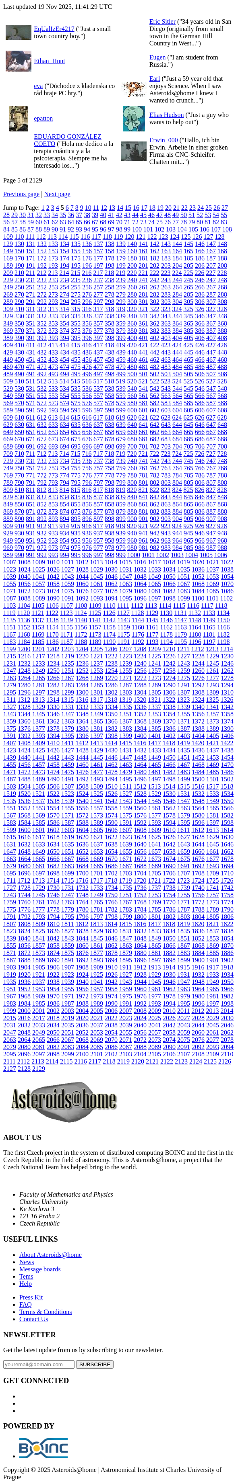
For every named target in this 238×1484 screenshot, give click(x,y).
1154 (52, 627)
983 (166, 547)
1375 (9, 728)
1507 (67, 786)
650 (19, 431)
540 (132, 388)
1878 (111, 952)
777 (98, 475)
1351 (125, 714)
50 (183, 214)
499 (121, 374)
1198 (223, 641)
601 (143, 410)
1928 (140, 974)
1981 (212, 996)
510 (19, 381)
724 (177, 453)
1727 (9, 887)
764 (177, 468)
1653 (96, 851)
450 (19, 359)
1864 (140, 945)
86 (22, 229)
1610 (169, 829)
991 (30, 554)
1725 (212, 880)
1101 (212, 598)
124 (174, 236)
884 (177, 511)
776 (87, 475)
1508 (82, 786)
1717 (96, 880)
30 (22, 214)
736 (87, 460)
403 (166, 337)
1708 (198, 873)
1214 (226, 649)
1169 (38, 634)
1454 (227, 757)
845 (188, 497)
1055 (9, 583)
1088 (24, 598)
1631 (9, 844)
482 (154, 366)
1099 (183, 598)
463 (166, 359)
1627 (183, 837)
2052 (82, 1032)
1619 (67, 837)
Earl (154, 78)
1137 (38, 620)
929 (8, 533)
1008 (24, 562)
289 (8, 301)
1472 (24, 772)
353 (53, 323)
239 (121, 280)
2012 (197, 1010)
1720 (139, 880)
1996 (198, 1003)
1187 (66, 641)
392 (42, 337)
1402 (169, 735)
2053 (96, 1032)
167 (211, 251)
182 (154, 258)
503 (166, 374)
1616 (24, 837)
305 (188, 301)
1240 (140, 663)
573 (53, 403)
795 (76, 482)
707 (211, 446)
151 (30, 251)
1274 (169, 677)
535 (76, 388)
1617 (38, 837)
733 (53, 460)
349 (8, 323)
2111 (9, 1061)
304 (177, 301)
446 (200, 352)
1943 (125, 981)
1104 (23, 605)
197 (98, 265)
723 (165, 453)
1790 (227, 909)
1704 (140, 873)
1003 (177, 554)
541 (143, 388)
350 (19, 323)
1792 (24, 916)
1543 (125, 800)
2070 (111, 1039)
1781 (96, 909)
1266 (53, 677)
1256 (140, 670)
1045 (96, 576)
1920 (24, 974)
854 (64, 504)
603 (166, 410)
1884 (198, 952)
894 (64, 518)
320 (132, 308)
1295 (9, 692)
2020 (82, 1018)
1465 (154, 764)
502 (154, 374)
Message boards (40, 1269)
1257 (154, 670)
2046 (227, 1025)
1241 (154, 663)
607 (211, 410)
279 (121, 294)
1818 (168, 923)
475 (76, 366)
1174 (109, 634)
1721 (154, 880)
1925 (96, 974)
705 (188, 446)
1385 (154, 728)
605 (188, 410)
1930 (169, 974)
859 (121, 504)
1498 (169, 779)
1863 (125, 945)
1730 (53, 887)
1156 (81, 627)
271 (30, 294)
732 (42, 460)
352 (42, 323)
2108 (198, 1054)
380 (132, 330)
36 (71, 214)
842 (154, 497)
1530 (169, 793)
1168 (23, 634)
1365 (96, 721)
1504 (24, 786)
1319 (125, 699)
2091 (183, 1046)
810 (19, 489)
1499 (183, 779)
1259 (183, 670)
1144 (138, 620)
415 (75, 345)
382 (154, 330)
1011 (67, 562)
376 (87, 330)
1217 (38, 656)
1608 (140, 829)
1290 (169, 685)
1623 (125, 837)
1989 (96, 1003)
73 (143, 222)
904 (177, 518)
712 (41, 453)
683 (166, 439)
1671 (125, 858)
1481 (154, 772)
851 (30, 504)
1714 (52, 880)
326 (199, 308)
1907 (67, 967)
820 (132, 489)
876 (87, 511)
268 (222, 287)
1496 (140, 779)
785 (188, 475)
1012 (81, 562)
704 (177, 446)
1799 (125, 916)
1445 (96, 757)
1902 (227, 960)
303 (166, 301)
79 (191, 222)
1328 (24, 706)
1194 (166, 641)
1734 (111, 887)
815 (75, 489)
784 (177, 475)
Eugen (157, 57)
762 (154, 468)
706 (200, 446)
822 (154, 489)
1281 (38, 685)
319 (120, 308)
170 (19, 258)
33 (46, 214)
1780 (82, 909)
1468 (198, 764)
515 (75, 381)
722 (154, 453)
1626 (169, 837)
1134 (223, 612)
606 (200, 410)
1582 (227, 815)
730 (19, 460)
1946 (169, 981)
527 (210, 381)
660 (132, 431)
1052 (198, 576)
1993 (154, 1003)
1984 (24, 1003)
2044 (198, 1025)
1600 (24, 829)
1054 (227, 576)
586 (200, 403)
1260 (198, 670)
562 (154, 395)
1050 (169, 576)
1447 (125, 757)
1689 (154, 866)
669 (8, 439)
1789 (212, 909)
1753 (154, 895)
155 (76, 251)
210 (19, 272)
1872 (24, 952)
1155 (66, 627)
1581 (212, 815)
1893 (96, 960)
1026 (53, 569)
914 (64, 526)
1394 (53, 735)
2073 (154, 1039)
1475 (67, 772)
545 (188, 388)
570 (19, 403)
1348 (82, 714)
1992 (140, 1003)
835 (76, 497)
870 (19, 511)
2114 (52, 1061)
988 (222, 547)
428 (222, 345)
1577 (154, 815)
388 (222, 330)
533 (53, 388)
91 (63, 229)
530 (19, 388)
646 (200, 424)
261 (143, 287)
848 (222, 497)
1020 (197, 562)
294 (64, 301)
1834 (169, 931)
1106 (52, 605)
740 (132, 460)
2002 (53, 1010)
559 (121, 395)
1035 (183, 569)
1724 (197, 880)
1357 (212, 714)
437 (98, 352)
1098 (169, 598)
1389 (212, 728)
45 (143, 214)
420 (132, 345)
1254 (111, 670)
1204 (81, 649)
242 (154, 280)
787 (211, 475)
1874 (53, 952)
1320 (139, 699)
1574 (111, 815)
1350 (111, 714)
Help (25, 1283)
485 (188, 366)
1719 (125, 880)
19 (160, 207)
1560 (140, 808)
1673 (154, 858)
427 (210, 345)
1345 (38, 714)
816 (86, 489)
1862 (111, 945)
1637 (96, 844)
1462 (111, 764)
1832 (140, 931)
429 (8, 352)
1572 (82, 815)
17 (144, 207)
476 (87, 366)
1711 (9, 880)
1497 (154, 779)
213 (53, 272)
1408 (24, 743)
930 (19, 533)
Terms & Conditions (45, 1311)
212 (41, 272)
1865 (154, 945)
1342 (227, 706)
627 (210, 417)
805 (188, 482)
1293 (212, 685)
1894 (111, 960)
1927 (125, 974)
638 (109, 424)
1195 (180, 641)
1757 (212, 895)
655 (76, 431)
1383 (125, 728)
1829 (96, 931)
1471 (9, 772)
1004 (191, 554)
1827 (67, 931)
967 (211, 540)
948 (222, 533)
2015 (9, 1018)
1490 (53, 779)
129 (8, 243)
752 (42, 468)
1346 (53, 714)
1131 (180, 612)
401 (143, 337)
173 (53, 258)
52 (200, 214)
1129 (151, 612)
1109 (95, 605)
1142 (109, 620)
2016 (24, 1018)
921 (143, 526)
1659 (183, 851)
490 (19, 374)
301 (143, 301)
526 (199, 381)
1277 (212, 677)
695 (76, 446)
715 (75, 453)
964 (177, 540)
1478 (111, 772)
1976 (140, 996)
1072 (24, 591)
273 (53, 294)
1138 (52, 620)
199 (121, 265)
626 (199, 417)
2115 (66, 1061)
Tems (26, 1276)
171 (30, 258)
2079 (9, 1046)
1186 (52, 641)
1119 (9, 612)
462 (154, 359)
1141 (95, 620)
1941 (96, 981)
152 (42, 251)
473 (53, 366)
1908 (82, 967)
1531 (183, 793)
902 (154, 518)
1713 (38, 880)
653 (53, 431)
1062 (111, 583)
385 (188, 330)
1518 (226, 786)
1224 (140, 656)
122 (152, 236)
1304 (140, 692)
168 (222, 251)
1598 (227, 822)
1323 (183, 699)
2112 (23, 1061)
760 (132, 468)
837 (98, 497)
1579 (183, 815)
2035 (67, 1025)
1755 (183, 895)
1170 (52, 634)
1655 (125, 851)
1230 (227, 656)
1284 (82, 685)
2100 (82, 1054)
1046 (111, 576)
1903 (9, 967)
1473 (38, 772)
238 (109, 280)
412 (41, 345)
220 (132, 272)
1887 (9, 960)
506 (200, 374)
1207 (125, 649)
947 (211, 533)
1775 (9, 909)
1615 (9, 837)
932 (42, 533)
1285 (96, 685)
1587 (67, 822)
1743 (9, 895)
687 (211, 439)
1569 (38, 815)
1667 (67, 858)
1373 (212, 721)
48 (167, 214)
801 (143, 482)
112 (41, 236)
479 (121, 366)
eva (38, 85)
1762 (53, 902)
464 (177, 359)
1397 (96, 735)
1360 (24, 721)
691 (30, 446)
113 (52, 236)
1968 (24, 996)
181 (143, 258)
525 (188, 381)
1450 (169, 757)
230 (19, 280)
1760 (24, 902)
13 (112, 207)
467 (211, 359)
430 (19, 352)
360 (132, 323)
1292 (198, 685)
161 (143, 251)
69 (111, 222)
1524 (82, 793)
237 (98, 280)
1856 (24, 945)
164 (177, 251)
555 (76, 395)
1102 (226, 598)
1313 (38, 699)
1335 (125, 706)
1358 (227, 714)
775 (76, 475)
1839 (9, 938)
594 (64, 410)
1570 (53, 815)
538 (109, 388)
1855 (9, 945)
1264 (24, 677)
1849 (154, 938)
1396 (82, 735)
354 (64, 323)
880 (132, 511)
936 (87, 533)
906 (200, 518)
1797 (96, 916)
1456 (24, 764)
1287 (125, 685)
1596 (198, 822)
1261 (212, 670)
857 (98, 504)
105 (193, 229)
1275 (183, 677)
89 (46, 229)
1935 (9, 981)
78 (183, 222)
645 (188, 424)
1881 (154, 952)
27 (224, 207)
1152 (23, 627)
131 (30, 243)
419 (120, 345)
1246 (227, 663)
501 (143, 374)
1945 (154, 981)
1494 (111, 779)
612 (41, 417)
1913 (154, 967)
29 (14, 214)
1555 (67, 808)
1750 (111, 895)
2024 (140, 1018)
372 (42, 330)
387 (211, 330)
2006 (111, 1010)
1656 (140, 851)
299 (121, 301)
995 (76, 554)
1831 (125, 931)
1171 (66, 634)
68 (103, 222)
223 (165, 272)
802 (154, 482)
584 (177, 403)
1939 (67, 981)
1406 (227, 735)
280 (132, 294)
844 (177, 497)
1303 (125, 692)
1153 (38, 627)
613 (53, 417)
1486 (227, 772)
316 (86, 308)
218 (109, 272)
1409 (38, 743)
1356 (198, 714)
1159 (123, 627)
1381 (96, 728)
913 (53, 526)
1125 (95, 612)
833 (53, 497)
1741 (212, 887)
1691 (183, 866)
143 (166, 243)
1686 (111, 866)
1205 (96, 649)
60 (38, 222)
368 (222, 323)
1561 (154, 808)
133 (53, 243)
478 (109, 366)
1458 (53, 764)
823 (165, 489)
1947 (183, 981)
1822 (226, 923)
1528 (140, 793)
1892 (82, 960)
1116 (193, 605)
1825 (38, 931)
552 (42, 395)
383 (166, 330)
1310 (227, 692)
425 (188, 345)
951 (30, 540)
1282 (53, 685)
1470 (227, 764)
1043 (67, 576)
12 (104, 207)
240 (132, 280)
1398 (111, 735)
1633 (38, 844)
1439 (9, 757)
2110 (227, 1054)
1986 (53, 1003)
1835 (183, 931)
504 (177, 374)
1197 (209, 641)
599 (121, 410)
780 (132, 475)
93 (79, 229)
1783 (125, 909)
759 (121, 468)
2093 (212, 1046)
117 (96, 236)
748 (222, 460)
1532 (198, 793)
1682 (53, 866)
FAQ (25, 1304)
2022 (111, 1018)
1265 (38, 677)
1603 (67, 829)
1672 (140, 858)
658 (109, 431)
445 (188, 352)
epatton (43, 118)
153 (53, 251)
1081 (154, 591)
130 (19, 243)
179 (121, 258)
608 (222, 410)
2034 (53, 1025)
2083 (67, 1046)
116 (85, 236)
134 (64, 243)
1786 (169, 909)
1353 (154, 714)
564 (177, 395)
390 (19, 337)
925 (188, 526)
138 (109, 243)
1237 (96, 663)
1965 (212, 989)
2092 (198, 1046)
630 (19, 424)
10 (88, 207)
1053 (212, 576)
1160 (138, 627)
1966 (227, 989)
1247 (9, 670)
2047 (9, 1032)
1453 (212, 757)
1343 (9, 714)
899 (121, 518)
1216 (24, 656)
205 (188, 265)
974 (64, 547)
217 (98, 272)
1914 (168, 967)
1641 (154, 844)
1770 (169, 902)
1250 (53, 670)
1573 (96, 815)
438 (109, 352)
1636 (82, 844)
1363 (67, 721)
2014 (226, 1010)
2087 (125, 1046)
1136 (23, 620)
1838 (227, 931)
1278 (227, 677)
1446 (111, 757)
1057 (38, 583)
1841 (38, 938)
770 (19, 475)
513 (53, 381)
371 (30, 330)
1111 (123, 605)
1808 (24, 923)
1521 (38, 793)
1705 (154, 873)
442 (154, 352)
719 (120, 453)
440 (132, 352)
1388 (198, 728)
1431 (125, 750)
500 (132, 374)
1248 (24, 670)
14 (120, 207)
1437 (212, 750)
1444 (82, 757)
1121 (37, 612)
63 (63, 222)
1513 (154, 786)
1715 (67, 880)
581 (143, 403)
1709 (212, 873)
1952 (24, 989)
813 (53, 489)
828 (222, 489)
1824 (24, 931)
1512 (139, 786)
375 (76, 330)
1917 (212, 967)
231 (30, 280)
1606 (111, 829)
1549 (212, 800)
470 (19, 366)
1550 (227, 800)
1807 (9, 923)
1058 (53, 583)
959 (121, 540)
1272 (140, 677)
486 (200, 366)
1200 (23, 649)
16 (136, 207)
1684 (82, 866)
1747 (67, 895)
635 (76, 424)
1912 (139, 967)
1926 (111, 974)
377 (98, 330)
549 (8, 395)
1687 (125, 866)
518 (109, 381)
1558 (111, 808)
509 (8, 381)
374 (64, 330)
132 (42, 243)
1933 (212, 974)
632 (42, 424)
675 (76, 439)
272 (42, 294)
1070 (227, 583)
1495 (125, 779)
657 (98, 431)
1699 (67, 873)
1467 (183, 764)
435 (76, 352)
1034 (169, 569)
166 (200, 251)
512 (41, 381)
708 (222, 446)
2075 (183, 1039)
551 (30, 395)
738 (109, 460)
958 (109, 540)
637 (98, 424)
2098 (53, 1054)
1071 (9, 591)
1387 (183, 728)
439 (121, 352)
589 (8, 410)
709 (8, 453)
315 (75, 308)
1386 (169, 728)
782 (154, 475)
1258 (169, 670)
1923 (67, 974)
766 (200, 468)
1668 (82, 858)
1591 (125, 822)
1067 (183, 583)
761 (143, 468)
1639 (125, 844)
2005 (96, 1010)
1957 (96, 989)
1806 (227, 916)
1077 (96, 591)
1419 (183, 743)
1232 (24, 663)
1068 (198, 583)
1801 (154, 916)
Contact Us (33, 1319)
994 (64, 554)
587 (211, 403)
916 (86, 526)
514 (64, 381)
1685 (96, 866)
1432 (140, 750)
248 (222, 280)
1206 (110, 649)
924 (177, 526)
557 (98, 395)
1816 (139, 923)
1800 (140, 916)
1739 (183, 887)
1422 (226, 743)
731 (30, 460)
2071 (125, 1039)
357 (98, 323)
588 (222, 403)
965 (188, 540)
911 (30, 526)
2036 (82, 1025)
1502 (227, 779)
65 (79, 222)
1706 (169, 873)
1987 (67, 1003)
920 (132, 526)
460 (132, 359)
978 (109, 547)
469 (8, 366)
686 (200, 439)
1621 (96, 837)
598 (109, 410)
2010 (169, 1010)
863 (166, 504)
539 (121, 388)
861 (143, 504)
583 (166, 403)
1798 (111, 916)
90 (55, 229)
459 (121, 359)
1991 (125, 1003)
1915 (183, 967)
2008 (140, 1010)
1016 (139, 562)
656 (87, 431)
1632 (24, 844)
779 (121, 475)
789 (8, 482)
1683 (67, 866)
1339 (183, 706)
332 (42, 316)
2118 (109, 1061)
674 (64, 439)
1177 (152, 634)
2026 (169, 1018)
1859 (67, 945)
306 (200, 301)
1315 (67, 699)
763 (166, 468)
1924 (82, 974)
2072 (140, 1039)
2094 (227, 1046)
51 (191, 214)
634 (64, 424)
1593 (154, 822)
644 (177, 424)
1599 (9, 829)
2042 (169, 1025)
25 (208, 207)
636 (87, 424)
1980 (198, 996)
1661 (212, 851)
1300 (82, 692)
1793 (38, 916)
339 (121, 316)
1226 (169, 656)
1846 (111, 938)
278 (109, 294)
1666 (53, 858)
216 (86, 272)
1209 (154, 649)
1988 (82, 1003)
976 (87, 547)
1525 (96, 793)
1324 (197, 699)
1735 (125, 887)
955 (76, 540)
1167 (9, 634)
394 (64, 337)
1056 (24, 583)
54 (216, 214)
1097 (154, 598)
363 (166, 323)
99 (127, 229)
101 (148, 229)
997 (98, 554)
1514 (168, 786)
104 (182, 229)
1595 (183, 822)
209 (8, 272)
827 (210, 489)
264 (177, 287)
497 (98, 374)
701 (143, 446)
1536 (24, 800)
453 (53, 359)
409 (8, 345)
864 (177, 504)
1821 (212, 923)
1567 (9, 815)
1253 (96, 670)
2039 (125, 1025)
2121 (152, 1061)
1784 (140, 909)
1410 (53, 743)
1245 (212, 663)
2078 (227, 1039)
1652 (82, 851)
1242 (169, 663)
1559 (125, 808)
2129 (38, 1068)
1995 (183, 1003)
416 (86, 345)
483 (166, 366)
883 (166, 511)
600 (132, 410)
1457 (38, 764)
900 (132, 518)
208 (222, 265)
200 (132, 265)
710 (19, 453)
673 (53, 439)
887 (211, 511)
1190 (109, 641)
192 (42, 265)
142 (154, 243)
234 (64, 280)
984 (177, 547)
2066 (53, 1039)
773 (53, 475)
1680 (24, 866)
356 (87, 323)
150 (19, 251)
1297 (38, 692)
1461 (96, 764)
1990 (111, 1003)
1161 (152, 627)
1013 (96, 562)
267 (211, 287)
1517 (212, 786)
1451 (183, 757)
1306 (169, 692)
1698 (53, 873)
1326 (226, 699)
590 (19, 410)
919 (120, 526)
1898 (169, 960)
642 (154, 424)
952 (42, 540)
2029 (212, 1018)
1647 (9, 851)
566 (200, 395)
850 (19, 504)
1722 (168, 880)
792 (42, 482)
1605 (96, 829)
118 (107, 236)
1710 (227, 873)
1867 (183, 945)
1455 (9, 764)
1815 (125, 923)
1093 (96, 598)
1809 (38, 923)
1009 (38, 562)
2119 (123, 1061)
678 (109, 439)
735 (76, 460)
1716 (81, 880)
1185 (38, 641)
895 (76, 518)
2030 (227, 1018)
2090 (169, 1046)
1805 (212, 916)
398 (109, 337)
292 (42, 301)
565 (188, 395)
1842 (53, 938)
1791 (9, 916)
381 (143, 330)
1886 (227, 952)
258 (109, 287)
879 (121, 511)
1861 (96, 945)
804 (177, 482)
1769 (154, 902)
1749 (96, 895)
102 (159, 229)
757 (98, 468)
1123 (66, 612)
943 (166, 533)
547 (211, 388)
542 (154, 388)
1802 (169, 916)
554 (64, 395)
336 (87, 316)
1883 (183, 952)
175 (76, 258)
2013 (212, 1010)
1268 (82, 677)
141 (143, 243)
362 (154, 323)
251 (30, 287)
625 (188, 417)
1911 (125, 967)
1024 (24, 569)
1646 (227, 844)
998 (109, 554)
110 (19, 236)
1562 (169, 808)
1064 (140, 583)
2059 (183, 1032)
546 (200, 388)
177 (98, 258)
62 (55, 222)
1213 (212, 649)
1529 (154, 793)
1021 (212, 562)
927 (210, 526)
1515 (183, 786)
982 (154, 547)
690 (19, 446)
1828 (82, 931)
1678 (227, 858)
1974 (111, 996)
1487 (9, 779)
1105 (38, 605)
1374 (227, 721)
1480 (140, 772)
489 (8, 374)
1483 (183, 772)
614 (64, 417)
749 (8, 468)
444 (177, 352)
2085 (96, 1046)
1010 (53, 562)
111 (30, 236)
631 (30, 424)
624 (177, 417)
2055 (125, 1032)
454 (64, 359)
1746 (53, 895)
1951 (9, 989)
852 (42, 504)
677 (98, 439)
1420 (197, 743)
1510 (111, 786)
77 (175, 222)
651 (30, 431)
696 (87, 446)
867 (211, 504)
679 (121, 439)
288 (222, 294)
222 (154, 272)
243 (166, 280)
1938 (53, 981)
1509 (96, 786)
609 (8, 417)
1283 (67, 685)
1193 (152, 641)
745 (188, 460)
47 (159, 214)
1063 (125, 583)
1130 (166, 612)
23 (192, 207)
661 (143, 431)
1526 (111, 793)
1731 (67, 887)
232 (42, 280)
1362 (53, 721)
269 (8, 294)
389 (8, 337)
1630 (227, 837)
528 (222, 381)
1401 (154, 735)
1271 (125, 677)
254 (64, 287)
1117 (207, 605)
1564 (198, 808)
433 (53, 352)
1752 (140, 895)
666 (200, 431)
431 (30, 352)
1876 (82, 952)
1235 (67, 663)
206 (200, 265)
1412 (81, 743)
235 (76, 280)
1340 (198, 706)
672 (42, 439)
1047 (125, 576)
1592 (140, 822)
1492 (82, 779)
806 (200, 482)
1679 (9, 866)
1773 (212, 902)
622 (154, 417)
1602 (53, 829)
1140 (81, 620)
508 (222, 374)
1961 (154, 989)
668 (222, 431)
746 (200, 460)
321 (143, 308)
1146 (166, 620)
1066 (169, 583)
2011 (183, 1010)
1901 (212, 960)
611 (30, 417)
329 (8, 316)
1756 (198, 895)
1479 (125, 772)
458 (109, 359)
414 (64, 345)
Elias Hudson (166, 114)
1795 (67, 916)
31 (30, 214)
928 (222, 526)
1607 (125, 829)
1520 (24, 793)
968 (222, 540)
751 (30, 468)
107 (216, 229)
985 (188, 547)
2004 (82, 1010)
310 (19, 308)
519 (120, 381)
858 (109, 504)
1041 (38, 576)
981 (143, 547)
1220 (82, 656)
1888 (24, 960)
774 (64, 475)
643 (166, 424)
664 (177, 431)
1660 (198, 851)
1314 (52, 699)
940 (132, 533)
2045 (212, 1025)
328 (222, 308)
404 (177, 337)
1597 (212, 822)
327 (210, 308)
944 (177, 533)
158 (109, 251)
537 (98, 388)
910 (19, 526)
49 (175, 214)
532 (42, 388)
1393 (38, 735)
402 (154, 337)
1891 (67, 960)
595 (76, 410)
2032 (24, 1025)
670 (19, 439)
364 (177, 323)
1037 (212, 569)
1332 (82, 706)
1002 (162, 554)
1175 (123, 634)
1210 (168, 649)
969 (8, 547)
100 (137, 229)
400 (132, 337)
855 (76, 504)
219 (120, 272)
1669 (96, 858)
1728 (24, 887)
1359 (9, 721)
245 (188, 280)
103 (171, 229)
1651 (67, 851)
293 (53, 301)
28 (6, 214)
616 (86, 417)
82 (216, 222)
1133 (209, 612)
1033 (154, 569)
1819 (183, 923)
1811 (67, 923)
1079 (125, 591)
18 (152, 207)
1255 (125, 670)
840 (132, 497)
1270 (111, 677)
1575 (125, 815)
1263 (9, 677)
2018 (53, 1018)
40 (103, 214)
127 (208, 236)
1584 (24, 822)
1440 (24, 757)
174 (64, 258)
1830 (111, 931)
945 (188, 533)
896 (87, 518)
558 (109, 395)
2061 (212, 1032)
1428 (82, 750)
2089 (154, 1046)
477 (98, 366)
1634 (53, 844)
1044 (82, 576)
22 (184, 207)
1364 (82, 721)
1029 (96, 569)
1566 (227, 808)
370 (19, 330)
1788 (198, 909)
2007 (125, 1010)
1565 (212, 808)
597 (98, 410)
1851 (183, 938)
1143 (123, 620)
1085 (212, 591)
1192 (138, 641)
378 (109, 330)
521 (143, 381)
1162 (166, 627)
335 (76, 316)
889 (8, 518)
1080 (140, 591)
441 (143, 352)
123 (163, 236)
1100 (198, 598)
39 (95, 214)
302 (154, 301)
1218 (53, 656)
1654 (111, 851)
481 (143, 366)
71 (127, 222)
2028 (198, 1018)
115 (74, 236)
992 (42, 554)
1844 (82, 938)
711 (30, 453)
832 (42, 497)
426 (199, 345)
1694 (227, 866)
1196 (194, 641)
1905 (38, 967)
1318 (110, 699)
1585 (38, 822)
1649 (38, 851)
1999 (9, 1010)
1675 (183, 858)
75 (159, 222)
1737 (154, 887)
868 (222, 504)
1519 (9, 793)
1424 (24, 750)
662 (154, 431)
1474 (53, 772)
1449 (154, 757)
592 (42, 410)
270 (19, 294)
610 (19, 417)
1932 (198, 974)
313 (53, 308)
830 (19, 497)
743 (166, 460)
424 (177, 345)
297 (98, 301)
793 (53, 482)
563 (166, 395)
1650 (53, 851)
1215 (9, 656)
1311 (9, 699)
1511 (125, 786)
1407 (9, 743)
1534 (227, 793)
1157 (95, 627)
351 (30, 323)
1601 (38, 829)
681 (143, 439)
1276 (198, 677)
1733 (96, 887)
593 (53, 410)
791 (30, 482)
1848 (140, 938)
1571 (67, 815)
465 (188, 359)
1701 (96, 873)
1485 (212, 772)
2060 (198, 1032)
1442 (53, 757)
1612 (197, 829)
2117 (95, 1061)
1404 (198, 735)
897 (98, 518)
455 (76, 359)
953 (53, 540)
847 (211, 497)
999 (121, 554)
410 (19, 345)
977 (98, 547)
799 (121, 482)
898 (109, 518)
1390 (227, 728)
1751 (125, 895)
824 (177, 489)
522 (154, 381)
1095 (125, 598)
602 (154, 410)
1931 (183, 974)
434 (64, 352)
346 (200, 316)
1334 (111, 706)
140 (132, 243)
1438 (227, 750)
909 (8, 526)
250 (19, 287)
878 (109, 511)
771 (30, 475)
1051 (183, 576)
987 (211, 547)
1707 (183, 873)
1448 (140, 757)
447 (211, 352)
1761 (38, 902)
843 (166, 497)
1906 (53, 967)
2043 (183, 1025)
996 (87, 554)
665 (188, 431)
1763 (67, 902)
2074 (169, 1039)
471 (30, 366)
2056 (140, 1032)
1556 (82, 808)
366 (200, 323)
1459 (67, 764)
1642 (169, 844)
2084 (82, 1046)
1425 (38, 750)
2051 (67, 1032)
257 (98, 287)
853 (53, 504)
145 (188, 243)
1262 (227, 670)
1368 (140, 721)
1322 (168, 699)
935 (76, 533)
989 (8, 554)
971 (30, 547)
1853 (212, 938)
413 (53, 345)
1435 (183, 750)
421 (143, 345)
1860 (82, 945)
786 (200, 475)
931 (30, 533)
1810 (53, 923)
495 (76, 374)
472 (42, 366)
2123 (181, 1061)
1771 (183, 902)
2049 (38, 1032)
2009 (154, 1010)
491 (30, 374)
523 (165, 381)
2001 (38, 1010)
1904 (24, 967)
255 (76, 287)
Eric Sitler (162, 21)
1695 (9, 873)
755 (76, 468)
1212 (197, 649)
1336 (140, 706)
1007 (9, 562)
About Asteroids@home (50, 1254)
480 (132, 366)
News (26, 1262)
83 (224, 222)
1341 (212, 706)
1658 (169, 851)
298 (109, 301)
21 (176, 207)
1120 (23, 612)
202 (154, 265)
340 (132, 316)
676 (87, 439)
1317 (96, 699)
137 (98, 243)
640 (132, 424)
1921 (38, 974)
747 (211, 460)
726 (199, 453)
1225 (154, 656)
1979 (183, 996)
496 (87, 374)
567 (211, 395)
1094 (111, 598)
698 (109, 446)
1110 (109, 605)
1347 (67, 714)
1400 (140, 735)
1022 (226, 562)
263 (166, 287)
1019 (183, 562)
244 (177, 280)
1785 (154, 909)
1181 (209, 634)
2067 (67, 1039)
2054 (111, 1032)
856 (87, 504)
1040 (24, 576)
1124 (80, 612)
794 (64, 482)
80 (200, 222)
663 (166, 431)
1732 (82, 887)
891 (30, 518)
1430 (111, 750)
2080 (24, 1046)
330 (19, 316)
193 (53, 265)
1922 (53, 974)
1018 (168, 562)
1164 (194, 627)
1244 (198, 663)
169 (8, 258)
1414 (110, 743)
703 (166, 446)
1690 (169, 866)
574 (64, 403)
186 (200, 258)
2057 (154, 1032)
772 (42, 475)
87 (30, 229)
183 (166, 258)
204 (177, 265)
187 (211, 258)
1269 (96, 677)
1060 (82, 583)
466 (200, 359)
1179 (180, 634)
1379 (67, 728)
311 (30, 308)
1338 (169, 706)
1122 (52, 612)
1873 (38, 952)
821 (143, 489)
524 (177, 381)
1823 (9, 931)
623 (165, 417)
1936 (24, 981)
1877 (96, 952)
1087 (9, 598)
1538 (53, 800)
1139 (66, 620)
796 (87, 482)
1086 (227, 591)
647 (211, 424)
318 (109, 308)
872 (42, 511)
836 (87, 497)
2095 (9, 1054)
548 (222, 388)
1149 (209, 620)
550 (19, 395)
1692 (198, 866)
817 (98, 489)
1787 (183, 909)
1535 (9, 800)
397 (98, 337)
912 (41, 526)
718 (109, 453)
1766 (111, 902)
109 (8, 236)
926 (199, 526)
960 (132, 540)
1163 (180, 627)
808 (222, 482)
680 (132, 439)
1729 (38, 887)
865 (188, 504)
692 (42, 446)
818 (109, 489)
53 (208, 214)
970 (19, 547)
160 (132, 251)
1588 (82, 822)
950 (19, 540)
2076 (198, 1039)
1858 (53, 945)
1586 (53, 822)
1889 (38, 960)
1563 (183, 808)
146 (200, 243)
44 (135, 214)
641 (143, 424)
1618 (53, 837)
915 (75, 526)
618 (109, 417)
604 (177, 410)
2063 (9, 1039)
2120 (137, 1061)
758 (109, 468)
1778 (53, 909)
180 (132, 258)
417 (98, 345)
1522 (53, 793)
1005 (206, 554)
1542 (111, 800)
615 (75, 417)
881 (143, 511)
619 (120, 417)
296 (87, 301)
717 (98, 453)
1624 (140, 837)
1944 (140, 981)
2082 (53, 1046)
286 (200, 294)
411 (30, 345)
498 (109, 374)
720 (132, 453)
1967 (9, 996)
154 (64, 251)
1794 (53, 916)
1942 (111, 981)
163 (166, 251)
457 (98, 359)
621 (143, 417)
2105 (154, 1054)
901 (143, 518)
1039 (9, 576)
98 (119, 229)
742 (154, 460)
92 (71, 229)
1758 (227, 895)
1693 (212, 866)
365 (188, 323)
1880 (140, 952)
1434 (169, 750)
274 (64, 294)
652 (42, 431)
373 (53, 330)
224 (177, 272)
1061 (96, 583)
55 (224, 214)
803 (166, 482)
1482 (169, 772)
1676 (198, 858)
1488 (24, 779)
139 (121, 243)
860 (132, 504)
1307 (183, 692)
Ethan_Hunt (49, 60)
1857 (38, 945)
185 (188, 258)
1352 (140, 714)
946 (200, 533)
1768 (140, 902)
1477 (96, 772)
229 (8, 280)
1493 (96, 779)
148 (222, 243)
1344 (24, 714)
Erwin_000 (163, 140)
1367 (125, 721)
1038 (227, 569)
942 (154, 533)
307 (211, 301)
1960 (140, 989)
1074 (53, 591)
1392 (24, 735)
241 (143, 280)
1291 (183, 685)
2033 (38, 1025)
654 (64, 431)
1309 (212, 692)
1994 (169, 1003)
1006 (220, 554)
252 (42, 287)
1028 (82, 569)
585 (188, 403)
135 (76, 243)
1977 (154, 996)
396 (87, 337)
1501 (212, 779)
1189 (95, 641)
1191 (123, 641)
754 (64, 468)
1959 (125, 989)
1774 (227, 902)
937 (98, 533)
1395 (67, 735)
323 (165, 308)
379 (121, 330)
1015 (125, 562)
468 (222, 359)
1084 (198, 591)
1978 (169, 996)
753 (53, 468)
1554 (53, 808)
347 (211, 316)
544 (177, 388)
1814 (110, 923)
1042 (53, 576)
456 (87, 359)
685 (188, 439)
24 (200, 207)
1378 (53, 728)
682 (154, 439)
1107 (66, 605)
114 (63, 236)
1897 (154, 960)
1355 (183, 714)
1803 (183, 916)
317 (98, 308)
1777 (38, 909)
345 (188, 316)
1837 (212, 931)
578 (109, 403)
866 (200, 504)
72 (135, 222)
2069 (96, 1039)
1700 (82, 873)
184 (177, 258)
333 (53, 316)
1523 (67, 793)
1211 (183, 649)
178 (109, 258)
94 (87, 229)
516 (86, 381)
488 (222, 366)
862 (154, 504)
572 (42, 403)
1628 (198, 837)
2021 (96, 1018)
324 (177, 308)
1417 (154, 743)
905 (188, 518)
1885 (212, 952)
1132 (194, 612)
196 (87, 265)
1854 (227, 938)
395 (76, 337)
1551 (9, 808)
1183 (9, 641)
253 (53, 287)
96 (103, 229)
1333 (96, 706)
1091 (67, 598)
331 (30, 316)
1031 (125, 569)
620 (132, 417)
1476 (82, 772)
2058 (169, 1032)
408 (222, 337)
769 (8, 475)
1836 (198, 931)
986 (200, 547)
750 (19, 468)
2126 (224, 1061)
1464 (140, 764)
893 (53, 518)
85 (14, 229)
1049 (154, 576)
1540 (82, 800)
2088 (140, 1046)
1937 (38, 981)
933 (53, 533)
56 (6, 222)
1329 (38, 706)
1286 (111, 685)
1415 (125, 743)
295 (76, 301)
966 (200, 540)
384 (177, 330)
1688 (140, 866)
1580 (198, 815)
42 (119, 214)
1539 (67, 800)
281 (143, 294)
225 (188, 272)
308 (222, 301)
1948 (198, 981)
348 (222, 316)
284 (177, 294)
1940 (82, 981)
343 (166, 316)
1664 (24, 858)
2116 (80, 1061)
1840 (24, 938)
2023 (125, 1018)
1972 (82, 996)
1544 (140, 800)
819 (120, 489)
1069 (212, 583)
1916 (197, 967)
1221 (96, 656)
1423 (9, 750)
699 (121, 446)
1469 (212, 764)
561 (143, 395)
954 (64, 540)
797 (98, 482)
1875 (67, 952)
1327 (9, 706)
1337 (154, 706)
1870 (227, 945)
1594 (169, 822)
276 (87, 294)
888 (222, 511)
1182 (223, 634)
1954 (53, 989)
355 (76, 323)
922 (154, 526)
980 (132, 547)
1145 (152, 620)
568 (222, 395)
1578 (169, 815)
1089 (38, 598)
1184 (23, 641)
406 (200, 337)
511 (30, 381)
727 (210, 453)
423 (165, 345)
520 (132, 381)
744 (177, 460)
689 (8, 446)
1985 (38, 1003)
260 (132, 287)
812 (41, 489)
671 (30, 439)
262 (154, 287)
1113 (151, 605)
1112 (137, 605)
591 (30, 410)
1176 (138, 634)
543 (166, 388)
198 (109, 265)
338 (109, 316)
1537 (38, 800)
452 (42, 359)
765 (188, 468)
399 (121, 337)
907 (211, 518)
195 (76, 265)
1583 (9, 822)
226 (199, 272)
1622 (111, 837)
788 (222, 475)
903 (166, 518)
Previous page (21, 194)
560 (132, 395)
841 (143, 497)
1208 (139, 649)
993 (53, 554)
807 (211, 482)
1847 (125, 938)
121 (140, 236)
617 (98, 417)
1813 (96, 923)
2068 (82, 1039)
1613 (212, 829)
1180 (194, 634)
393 (53, 337)
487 (211, 366)
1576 (140, 815)
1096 (140, 598)
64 (71, 222)
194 (64, 265)
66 (87, 222)
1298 (53, 692)
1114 (165, 605)
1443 (67, 757)
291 (30, 301)
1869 (212, 945)
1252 (82, 670)
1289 (154, 685)
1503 (9, 786)
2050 (53, 1032)
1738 (169, 887)
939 (121, 533)
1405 (212, 735)
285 (188, 294)
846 (200, 497)
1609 (154, 829)
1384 (140, 728)
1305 (154, 692)
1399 (125, 735)
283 (166, 294)
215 (75, 272)
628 (222, 417)
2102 (111, 1054)
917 (98, 526)
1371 (183, 721)
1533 (212, 793)
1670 (111, 858)
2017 (38, 1018)
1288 (140, 685)
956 (87, 540)
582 (154, 403)
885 (188, 511)
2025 (154, 1018)
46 (151, 214)
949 (8, 540)
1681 (38, 866)
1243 (183, 663)
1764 (82, 902)
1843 (67, 938)
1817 (154, 923)
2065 (38, 1039)
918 (109, 526)
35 (63, 214)
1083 (183, 591)
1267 (67, 677)
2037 (96, 1025)
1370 (169, 721)
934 (64, 533)
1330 (53, 706)
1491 (67, 779)
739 (121, 460)
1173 (95, 634)
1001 (148, 554)
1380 (82, 728)
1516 (197, 786)
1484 (198, 772)
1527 (125, 793)
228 (222, 272)
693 (53, 446)
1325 (212, 699)
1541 (96, 800)
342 (154, 316)
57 (14, 222)
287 (211, 294)
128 (219, 236)
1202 (52, 649)
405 (188, 337)
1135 (9, 620)
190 (19, 265)
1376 (24, 728)
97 (111, 229)
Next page (57, 194)
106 (204, 229)
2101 (96, 1054)
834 (64, 497)
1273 (154, 677)
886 (200, 511)
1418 (168, 743)
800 (132, 482)
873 (53, 511)
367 (211, 323)
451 (30, 359)
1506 (53, 786)
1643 (183, 844)
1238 (111, 663)
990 (19, 554)
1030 (111, 569)
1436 (198, 750)
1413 (96, 743)
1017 (154, 562)
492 (42, 374)
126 (197, 236)
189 (8, 265)
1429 (96, 750)
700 (132, 446)
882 (154, 511)
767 (211, 468)
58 (22, 222)
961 (143, 540)
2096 (24, 1054)
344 (177, 316)
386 (200, 330)
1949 (212, 981)
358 (109, 323)
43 (127, 214)
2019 (67, 1018)
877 (98, 511)
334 (64, 316)
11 (96, 207)
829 (8, 497)
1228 (198, 656)
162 (154, 251)
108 (227, 229)
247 (211, 280)
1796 (82, 916)
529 (8, 388)
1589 (96, 822)
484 (177, 366)
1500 (198, 779)
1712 (23, 880)
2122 (166, 1061)
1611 (183, 829)
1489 (38, 779)
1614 (226, 829)
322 (154, 308)
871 (30, 511)
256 (87, 287)
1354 (169, 714)
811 (30, 489)
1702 (111, 873)
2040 (140, 1025)
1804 (198, 916)
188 (222, 258)
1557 (96, 808)
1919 (9, 974)
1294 (227, 685)
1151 (9, 627)
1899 (183, 960)
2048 (24, 1032)
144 (177, 243)
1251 (67, 670)
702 (154, 446)
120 (129, 236)
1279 (9, 685)
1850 (169, 938)
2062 (227, 1032)
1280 (24, 685)
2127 (9, 1068)
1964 (198, 989)
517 (98, 381)
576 (87, 403)
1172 (81, 634)
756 (87, 468)
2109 (212, 1054)
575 (76, 403)
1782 (111, 909)
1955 (67, 989)
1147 (180, 620)
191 (30, 265)
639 (121, 424)
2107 (183, 1054)
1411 (67, 743)
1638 (111, 844)
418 (109, 345)
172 (42, 258)
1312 (23, 699)
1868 (198, 945)
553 (53, 395)
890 (19, 518)
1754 (169, 895)
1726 (226, 880)
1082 (169, 591)
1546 (169, 800)
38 (87, 214)
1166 (223, 627)
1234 (53, 663)
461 (143, 359)
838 (109, 497)
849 (8, 504)
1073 (38, 591)
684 (177, 439)
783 (166, 475)
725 (188, 453)
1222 (111, 656)
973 (53, 547)
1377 (38, 728)
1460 (82, 764)
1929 (154, 974)
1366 (111, 721)
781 (143, 475)
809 (8, 489)
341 (143, 316)
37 (79, 214)
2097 (38, 1054)
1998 (227, 1003)
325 (188, 308)
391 (30, 337)
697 (98, 446)
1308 (198, 692)
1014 (110, 562)
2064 (24, 1039)
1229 (212, 656)
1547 (183, 800)
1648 (24, 851)
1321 (154, 699)
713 (53, 453)
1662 (227, 851)
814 (64, 489)
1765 (96, 902)
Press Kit (31, 1297)
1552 (24, 808)
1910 (111, 967)
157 (98, 251)
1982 (227, 996)
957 (98, 540)
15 (128, 207)
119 (118, 236)
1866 (169, 945)
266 (200, 287)
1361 (38, 721)
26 (216, 207)
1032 (140, 569)
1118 (221, 605)
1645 (212, 844)
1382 (111, 728)
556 (87, 395)
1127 (123, 612)
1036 (198, 569)
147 (211, 243)
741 (143, 460)
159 (121, 251)
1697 (38, 873)
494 (64, 374)
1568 (24, 815)
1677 (212, 858)
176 (87, 258)
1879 (125, 952)
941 (143, 533)
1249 (38, 670)
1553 (38, 808)
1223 (125, 656)
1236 (82, 663)
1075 (67, 591)
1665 (38, 858)
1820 (197, 923)
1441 (38, 757)
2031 (9, 1025)
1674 (169, 858)
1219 (67, 656)
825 (188, 489)
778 (109, 475)
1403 (183, 735)
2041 (154, 1025)
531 (30, 388)
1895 (125, 960)
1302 (111, 692)
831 (30, 497)
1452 (198, 757)
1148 (194, 620)
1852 (198, 938)
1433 (154, 750)
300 (132, 301)
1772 (198, 902)
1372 (198, 721)
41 (111, 214)
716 (86, 453)
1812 (81, 923)
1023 (9, 569)
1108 (81, 605)
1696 (24, 873)
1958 (111, 989)
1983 (9, 1003)
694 (64, 446)
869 (8, 511)
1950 (227, 981)
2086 (111, 1046)
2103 (125, 1054)
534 (64, 388)
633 (53, 424)
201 (143, 265)
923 (165, 526)
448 (222, 352)
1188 (81, 641)
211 (30, 272)
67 (95, 222)
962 (154, 540)
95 (95, 229)
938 (109, 533)
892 (42, 518)
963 (166, 540)
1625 (154, 837)
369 (8, 330)
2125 (210, 1061)
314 (64, 308)
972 (42, 547)
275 (76, 294)
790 (19, 482)
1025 (38, 569)
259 (121, 287)
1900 (198, 960)
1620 (82, 837)
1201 (38, 649)
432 (42, 352)
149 (8, 251)
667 (211, 431)
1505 (38, 786)
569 (8, 403)
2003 (67, 1010)
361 (143, 323)
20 (168, 207)
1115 (179, 605)
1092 (82, 598)
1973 (96, 996)
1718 (110, 880)
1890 (53, 960)
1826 (53, 931)
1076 (82, 591)
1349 (96, 714)
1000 (133, 554)
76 (167, 222)
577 (98, 403)
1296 (24, 692)
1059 (67, 583)
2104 (140, 1054)
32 (38, 214)
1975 (125, 996)
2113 (37, 1061)
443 (166, 352)
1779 (67, 909)
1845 (96, 938)
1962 (169, 989)
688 (222, 439)
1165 (209, 627)
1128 (137, 612)
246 (200, 280)
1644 (198, 844)
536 (87, 388)
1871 (9, 952)
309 (8, 308)
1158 (109, 627)
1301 (96, 692)
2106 (169, 1054)
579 (121, 403)
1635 (67, 844)
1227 (183, 656)
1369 (154, 721)
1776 (24, 909)
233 (53, 280)
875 (76, 511)
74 (151, 222)
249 (8, 287)
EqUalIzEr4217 (54, 28)
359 (121, 323)
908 (222, 518)
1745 (38, 895)
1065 (154, 583)
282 (154, 294)
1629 (212, 837)
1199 (9, 649)
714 (64, 453)
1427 (67, 750)
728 (222, 453)
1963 (183, 989)
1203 (67, 649)
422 (154, 345)
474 (64, 366)
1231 (9, 663)
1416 (139, 743)
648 (222, 424)
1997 (212, 1003)
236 (87, 280)
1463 (125, 764)
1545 (154, 800)
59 (30, 222)
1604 (82, 829)
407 (211, 337)
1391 (9, 735)
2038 (111, 1025)
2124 (195, 1061)
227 (210, 272)
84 (6, 229)
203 (166, 265)
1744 (24, 895)
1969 (38, 996)
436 (87, 352)
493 (53, 374)
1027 (67, 569)
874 (64, 511)
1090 (53, 598)
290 (19, 301)
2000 (24, 1010)
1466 (169, 764)
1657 (154, 851)
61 (46, 222)
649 (8, 431)
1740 (198, 887)
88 (38, 229)
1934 (227, 974)
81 (208, 222)
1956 (82, 989)
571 (30, 403)
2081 (38, 1046)
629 (8, 424)
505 (188, 374)
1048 (140, 576)
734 (64, 460)
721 (143, 453)
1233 (38, 663)
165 (188, 251)
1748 (82, 895)
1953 (38, 989)
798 (109, 482)
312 (41, 308)
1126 (109, 612)
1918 (226, 967)
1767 (125, 902)
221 (143, 272)
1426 (53, 750)
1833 (154, 931)
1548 (198, 800)
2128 (24, 1068)
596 (87, 410)
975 (76, 547)
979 (121, 547)
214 (64, 272)
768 (222, 468)
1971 (67, 996)
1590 (111, 822)
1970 (53, 996)
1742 (227, 887)
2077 (212, 1039)
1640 (140, 844)
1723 (183, 880)
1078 (111, 591)
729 (8, 460)
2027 (183, 1018)
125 (185, 236)
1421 (212, 743)
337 (98, 316)
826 (199, 489)
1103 (9, 605)
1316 (81, 699)
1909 (96, 967)
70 (119, 222)
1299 (67, 692)
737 (98, 460)
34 (55, 214)
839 (121, 497)
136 (87, 243)
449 (8, 359)
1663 (9, 858)
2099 (67, 1054)
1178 (166, 634)
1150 (223, 620)
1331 (67, 706)
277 (98, 294)
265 (188, 287)
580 (132, 403)
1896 (140, 960)
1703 (125, 873)
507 (211, 374)
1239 (125, 663)
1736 (140, 887)
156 (87, 251)
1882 (169, 952)
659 (121, 431)
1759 (9, 902)
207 (211, 265)
